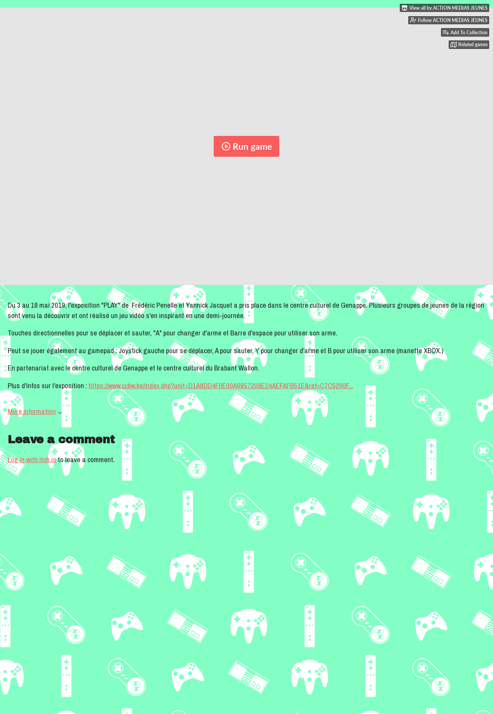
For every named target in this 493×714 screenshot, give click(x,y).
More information (35, 411)
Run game (246, 146)
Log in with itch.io (32, 459)
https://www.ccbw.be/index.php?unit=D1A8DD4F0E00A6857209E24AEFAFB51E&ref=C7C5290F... (221, 385)
